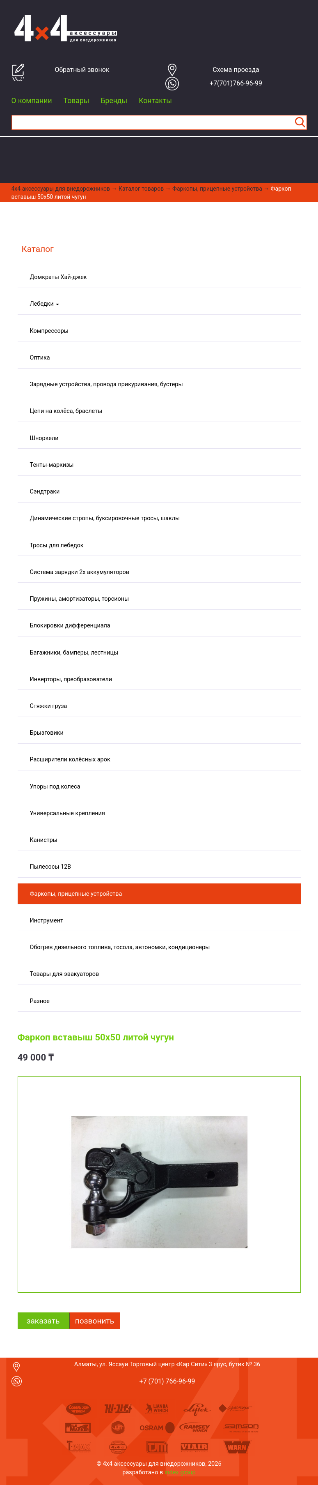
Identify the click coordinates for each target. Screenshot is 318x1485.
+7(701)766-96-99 (236, 83)
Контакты (155, 101)
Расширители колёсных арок (70, 759)
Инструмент (46, 920)
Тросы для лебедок (57, 545)
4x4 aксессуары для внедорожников (60, 188)
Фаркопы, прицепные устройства (217, 188)
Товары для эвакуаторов (64, 974)
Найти (300, 122)
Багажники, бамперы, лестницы (74, 652)
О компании (31, 101)
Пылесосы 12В (50, 866)
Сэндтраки (45, 491)
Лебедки (44, 303)
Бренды (114, 101)
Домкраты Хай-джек (58, 277)
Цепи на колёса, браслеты (66, 411)
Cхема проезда (236, 70)
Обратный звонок (82, 70)
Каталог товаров (141, 188)
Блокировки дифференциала (70, 625)
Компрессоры (49, 330)
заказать (43, 1321)
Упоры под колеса (55, 786)
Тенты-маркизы (52, 464)
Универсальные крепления (67, 813)
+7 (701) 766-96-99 (167, 1381)
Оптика (40, 357)
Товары (76, 101)
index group (180, 1472)
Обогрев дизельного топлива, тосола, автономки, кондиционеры (120, 947)
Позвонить (94, 1321)
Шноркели (44, 438)
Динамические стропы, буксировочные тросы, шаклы (105, 518)
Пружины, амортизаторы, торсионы (79, 598)
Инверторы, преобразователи (71, 679)
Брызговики (47, 732)
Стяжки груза (48, 706)
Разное (40, 1001)
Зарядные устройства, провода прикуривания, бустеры (106, 384)
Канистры (43, 840)
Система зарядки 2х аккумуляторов (79, 572)
